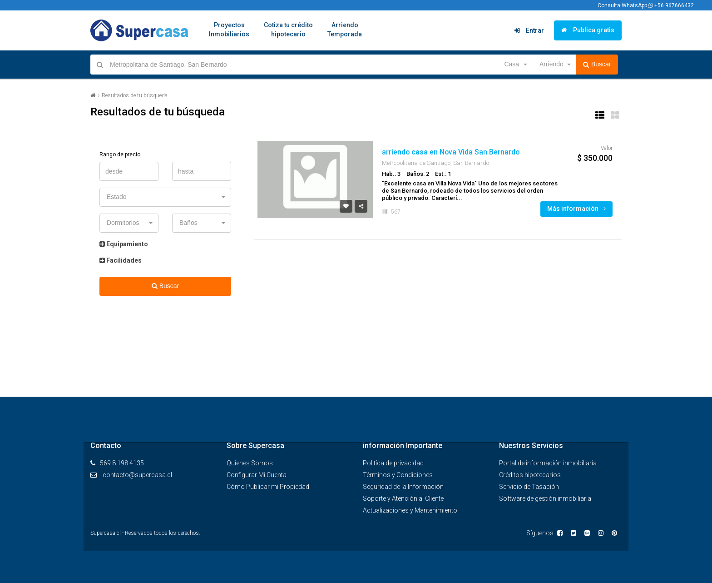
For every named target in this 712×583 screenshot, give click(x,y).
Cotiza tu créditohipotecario (288, 29)
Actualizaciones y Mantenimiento (410, 510)
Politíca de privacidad (393, 463)
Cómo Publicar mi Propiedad (268, 486)
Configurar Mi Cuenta (257, 474)
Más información (576, 208)
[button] (515, 64)
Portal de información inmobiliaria (548, 463)
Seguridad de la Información (403, 486)
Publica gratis (587, 30)
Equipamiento (123, 244)
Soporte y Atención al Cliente (403, 498)
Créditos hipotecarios (530, 474)
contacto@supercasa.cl (137, 474)
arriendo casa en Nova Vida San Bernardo (451, 152)
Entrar (529, 30)
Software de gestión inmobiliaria (545, 498)
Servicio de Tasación (529, 486)
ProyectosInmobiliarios (229, 29)
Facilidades (120, 260)
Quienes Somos (250, 463)
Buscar (597, 64)
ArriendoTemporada (344, 29)
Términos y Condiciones (398, 474)
